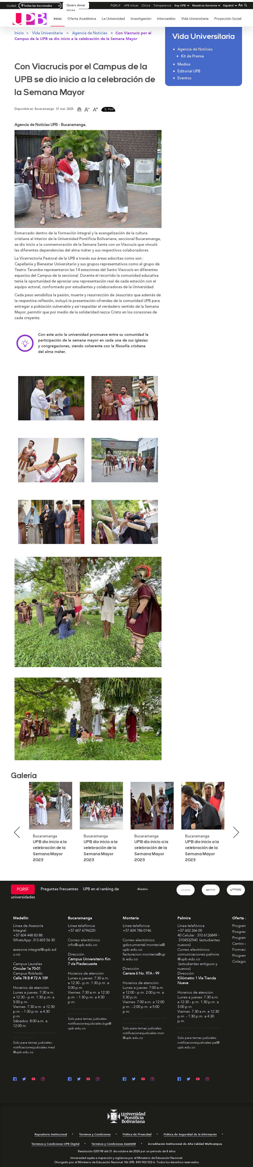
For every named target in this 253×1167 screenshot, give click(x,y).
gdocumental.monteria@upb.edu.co (144, 947)
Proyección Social (227, 18)
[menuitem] (58, 21)
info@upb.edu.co (82, 944)
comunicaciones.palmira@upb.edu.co (198, 956)
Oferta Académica (81, 18)
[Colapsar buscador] (245, 5)
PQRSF (23, 889)
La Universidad (113, 18)
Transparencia (162, 5)
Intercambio (166, 18)
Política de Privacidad (137, 1134)
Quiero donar (75, 5)
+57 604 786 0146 (137, 930)
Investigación (141, 18)
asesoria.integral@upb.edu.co (34, 952)
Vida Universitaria (194, 18)
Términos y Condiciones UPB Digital (55, 1144)
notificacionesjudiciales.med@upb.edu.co (34, 1049)
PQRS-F (116, 5)
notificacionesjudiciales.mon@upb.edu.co (143, 1035)
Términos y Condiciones (95, 1134)
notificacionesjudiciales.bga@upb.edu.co (89, 1026)
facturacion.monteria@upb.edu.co (144, 956)
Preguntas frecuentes (59, 889)
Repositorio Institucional (51, 1134)
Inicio (58, 18)
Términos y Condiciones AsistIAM (113, 1144)
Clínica (146, 5)
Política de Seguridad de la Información (190, 1134)
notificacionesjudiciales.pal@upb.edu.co (198, 1045)
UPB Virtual (131, 5)
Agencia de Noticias (89, 33)
